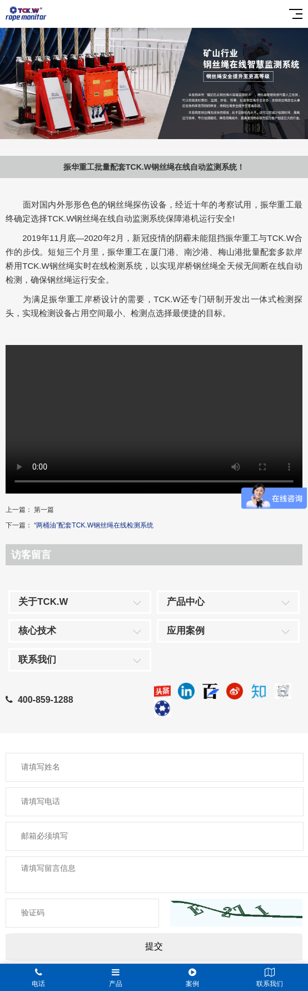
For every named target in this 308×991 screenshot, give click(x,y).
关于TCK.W (43, 601)
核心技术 (37, 630)
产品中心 (186, 601)
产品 (116, 978)
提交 (154, 946)
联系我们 (37, 659)
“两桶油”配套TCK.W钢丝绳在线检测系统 (93, 525)
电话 (38, 978)
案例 (192, 978)
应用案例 (186, 630)
